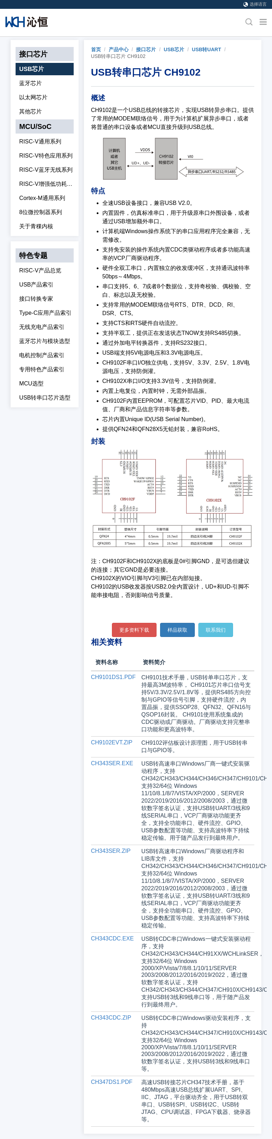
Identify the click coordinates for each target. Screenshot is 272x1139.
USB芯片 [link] (174, 49)
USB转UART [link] (206, 49)
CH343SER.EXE (112, 763)
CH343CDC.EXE (112, 939)
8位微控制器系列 (40, 212)
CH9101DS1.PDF (113, 677)
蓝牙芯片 (30, 83)
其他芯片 (30, 111)
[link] (96, 49)
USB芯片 (31, 69)
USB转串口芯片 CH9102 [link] (118, 56)
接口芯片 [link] (146, 49)
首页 (96, 49)
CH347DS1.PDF (111, 1082)
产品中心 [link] (119, 49)
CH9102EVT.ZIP (111, 742)
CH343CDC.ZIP (111, 1018)
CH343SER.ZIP (111, 851)
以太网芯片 (33, 97)
